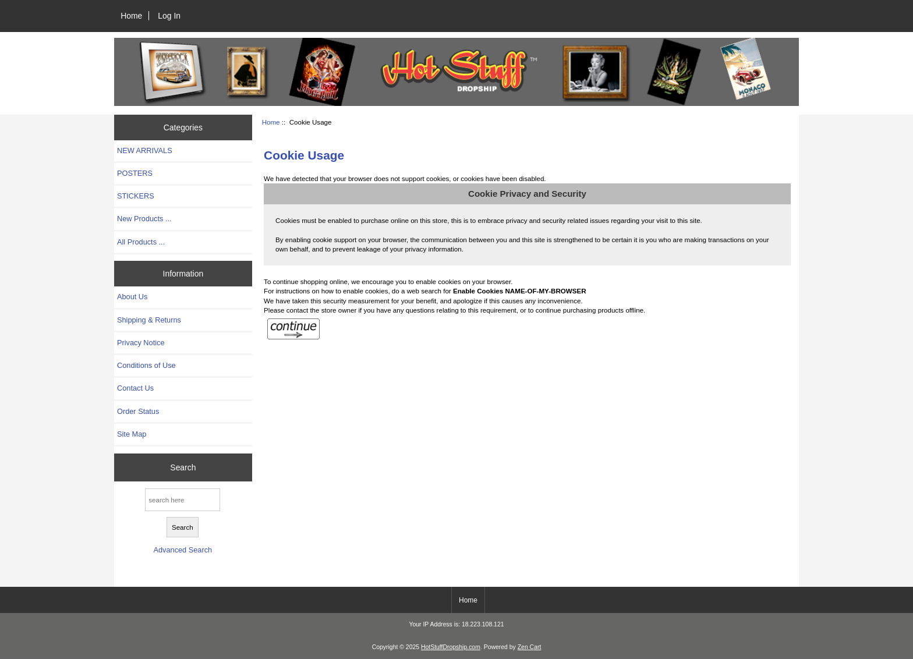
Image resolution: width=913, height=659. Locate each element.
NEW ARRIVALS (144, 150)
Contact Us (135, 388)
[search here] (182, 499)
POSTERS (135, 173)
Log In (169, 15)
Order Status (138, 411)
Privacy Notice (140, 342)
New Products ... (144, 218)
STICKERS (135, 196)
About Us (132, 296)
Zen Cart (530, 647)
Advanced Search (182, 549)
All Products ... (141, 242)
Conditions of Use (146, 365)
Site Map (131, 434)
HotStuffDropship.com (450, 647)
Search (183, 467)
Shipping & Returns (149, 320)
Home (131, 15)
